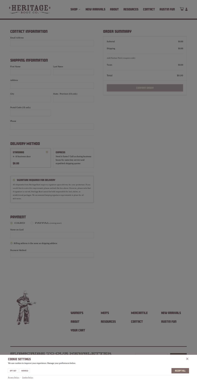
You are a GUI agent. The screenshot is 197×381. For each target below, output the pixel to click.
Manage (24, 371)
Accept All (180, 371)
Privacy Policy (13, 377)
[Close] (187, 359)
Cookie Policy (27, 377)
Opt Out (13, 371)
